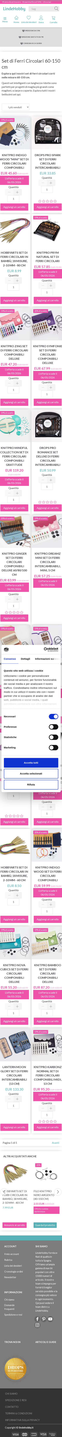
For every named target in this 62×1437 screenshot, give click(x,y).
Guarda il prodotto (45, 1225)
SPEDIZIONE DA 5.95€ (32, 31)
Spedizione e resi (13, 1314)
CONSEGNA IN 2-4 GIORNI (32, 43)
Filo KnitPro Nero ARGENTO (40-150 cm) (44, 1194)
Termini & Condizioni (18, 1413)
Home (16, 19)
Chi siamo (9, 1299)
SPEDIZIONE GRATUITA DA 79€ (32, 37)
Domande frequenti (9, 1307)
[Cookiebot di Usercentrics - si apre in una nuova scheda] (44, 649)
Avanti (55, 1142)
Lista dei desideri (28, 19)
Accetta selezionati (31, 773)
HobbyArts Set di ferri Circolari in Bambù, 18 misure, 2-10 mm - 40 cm (14, 1196)
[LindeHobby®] (14, 8)
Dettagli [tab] (25, 658)
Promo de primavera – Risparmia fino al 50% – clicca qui (26, 2)
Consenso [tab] (10, 658)
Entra (41, 20)
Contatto (12, 1406)
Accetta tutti (31, 762)
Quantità (13, 187)
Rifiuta (31, 784)
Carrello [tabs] (53, 20)
